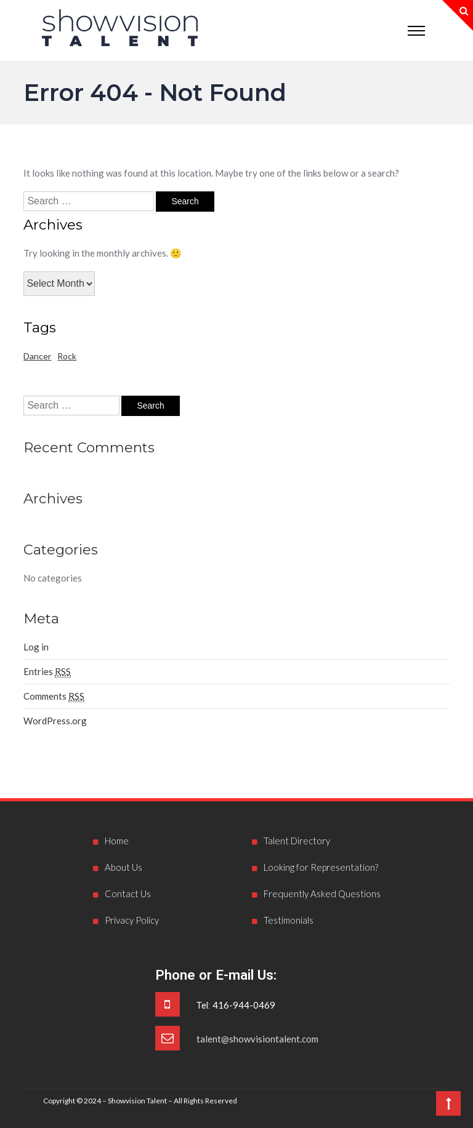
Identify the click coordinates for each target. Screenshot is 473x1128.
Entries (47, 672)
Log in (36, 646)
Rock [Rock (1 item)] (66, 356)
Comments (53, 696)
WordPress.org (55, 720)
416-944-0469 (243, 1004)
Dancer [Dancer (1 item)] (37, 356)
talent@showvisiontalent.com (257, 1038)
